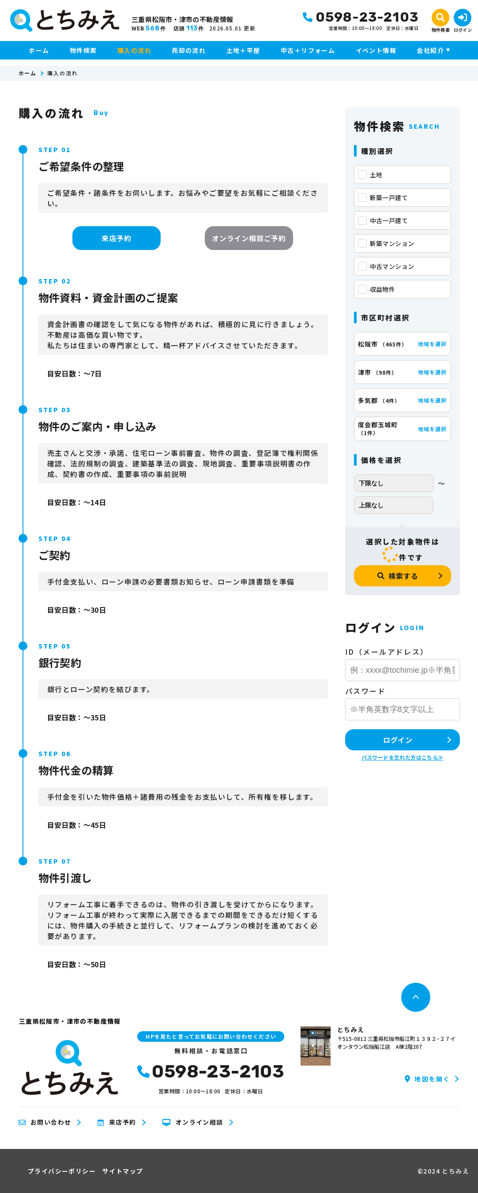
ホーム (39, 50)
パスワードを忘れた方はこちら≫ (402, 757)
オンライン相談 (192, 1122)
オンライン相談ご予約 (249, 238)
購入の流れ (134, 50)
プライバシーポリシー (62, 1171)
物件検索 (83, 50)
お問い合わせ (45, 1122)
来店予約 (116, 238)
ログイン (398, 739)
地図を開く (427, 1078)
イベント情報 (376, 50)
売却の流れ (189, 50)
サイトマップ (122, 1171)
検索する (397, 575)
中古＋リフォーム (308, 50)
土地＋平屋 (243, 50)
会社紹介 (430, 50)
